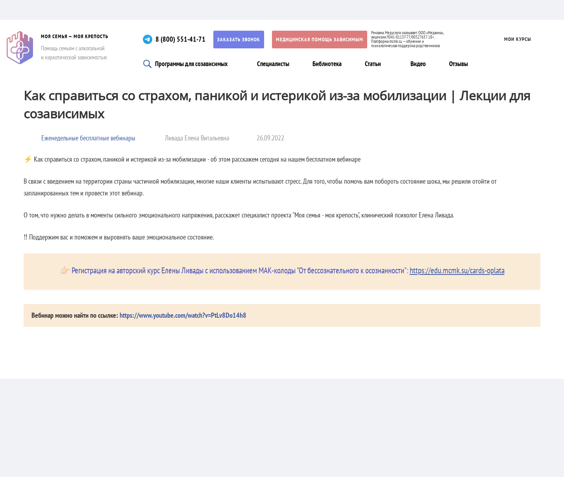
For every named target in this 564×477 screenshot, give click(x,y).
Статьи (373, 63)
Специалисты (273, 63)
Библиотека (327, 63)
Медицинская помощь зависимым (319, 39)
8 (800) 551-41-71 (180, 39)
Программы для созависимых (191, 63)
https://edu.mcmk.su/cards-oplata (457, 270)
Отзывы (458, 63)
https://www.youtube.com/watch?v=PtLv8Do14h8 (183, 315)
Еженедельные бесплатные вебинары (88, 137)
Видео (418, 63)
